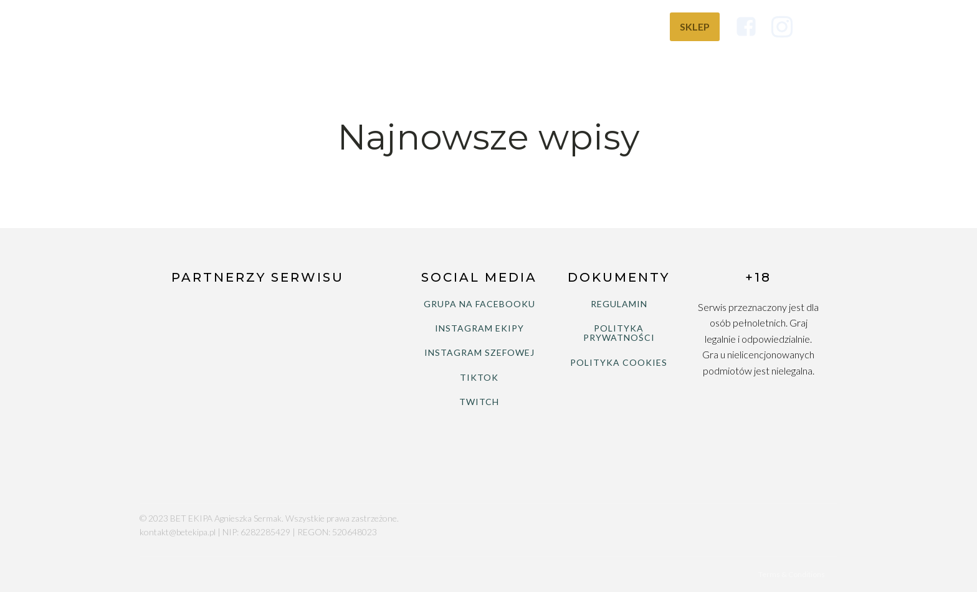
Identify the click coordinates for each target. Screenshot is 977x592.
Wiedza (628, 26)
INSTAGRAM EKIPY (479, 328)
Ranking (462, 26)
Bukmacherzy (547, 26)
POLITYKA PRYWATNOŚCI (619, 333)
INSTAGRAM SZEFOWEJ (479, 352)
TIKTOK (479, 377)
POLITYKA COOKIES (618, 362)
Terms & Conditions (791, 574)
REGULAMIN (619, 303)
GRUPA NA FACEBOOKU (479, 303)
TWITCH (479, 401)
